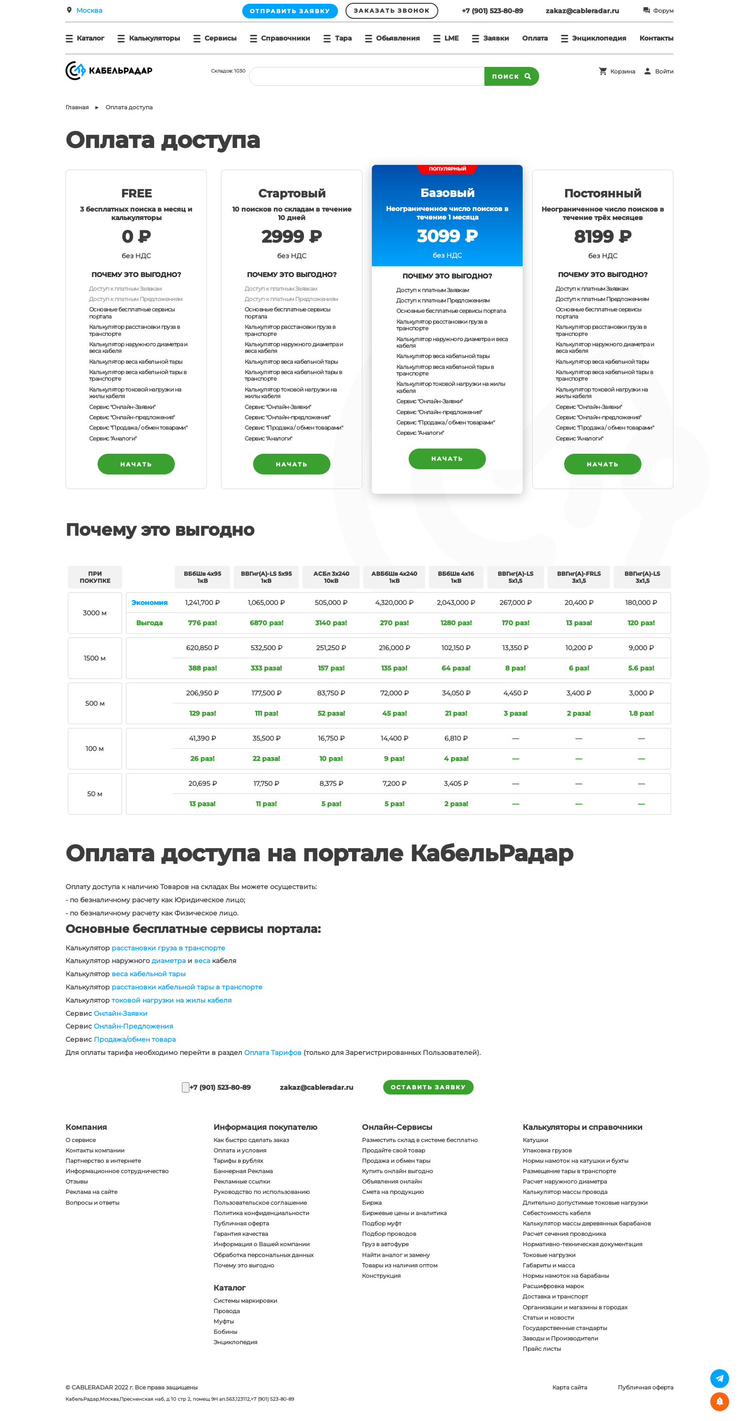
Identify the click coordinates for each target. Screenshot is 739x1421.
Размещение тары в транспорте (569, 1171)
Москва (89, 10)
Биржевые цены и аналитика (404, 1213)
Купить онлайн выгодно (397, 1171)
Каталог (229, 1287)
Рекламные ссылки (241, 1181)
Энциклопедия (235, 1342)
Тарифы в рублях (238, 1160)
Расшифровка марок (553, 1286)
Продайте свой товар (393, 1150)
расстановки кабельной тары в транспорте (187, 987)
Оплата (535, 38)
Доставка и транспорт (555, 1296)
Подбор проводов (389, 1233)
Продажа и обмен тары (396, 1160)
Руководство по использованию (261, 1191)
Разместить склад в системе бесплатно (420, 1139)
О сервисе (81, 1139)
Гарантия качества (240, 1233)
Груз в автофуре (385, 1244)
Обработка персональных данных (263, 1254)
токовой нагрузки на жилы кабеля (171, 1000)
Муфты (223, 1321)
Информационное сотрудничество (117, 1171)
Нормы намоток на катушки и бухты (575, 1160)
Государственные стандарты (565, 1327)
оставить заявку (428, 1087)
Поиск (512, 76)
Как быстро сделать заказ (251, 1139)
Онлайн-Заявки (121, 1013)
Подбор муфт (382, 1223)
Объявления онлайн (392, 1181)
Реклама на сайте (91, 1191)
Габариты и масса (549, 1265)
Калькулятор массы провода (565, 1191)
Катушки (535, 1139)
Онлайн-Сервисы (397, 1127)
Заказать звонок (392, 10)
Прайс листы (542, 1348)
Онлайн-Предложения (133, 1026)
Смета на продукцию (393, 1191)
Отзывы (77, 1181)
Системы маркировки (245, 1300)
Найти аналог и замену (396, 1254)
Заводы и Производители (560, 1338)
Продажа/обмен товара (135, 1039)
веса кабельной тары (149, 974)
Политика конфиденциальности (261, 1213)
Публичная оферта (241, 1223)
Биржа (372, 1202)
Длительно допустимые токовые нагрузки (585, 1202)
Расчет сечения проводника (564, 1233)
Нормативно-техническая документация (582, 1244)
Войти (664, 71)
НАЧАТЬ (136, 464)
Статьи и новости (548, 1317)
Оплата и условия (239, 1150)
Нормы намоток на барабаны (566, 1275)
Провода (226, 1311)
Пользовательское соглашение (260, 1202)
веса (202, 960)
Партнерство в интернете (103, 1160)
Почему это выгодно (243, 1265)
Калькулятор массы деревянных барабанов (587, 1223)
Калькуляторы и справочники (582, 1127)
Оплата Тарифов (273, 1052)
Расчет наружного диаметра (565, 1181)
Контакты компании (95, 1150)
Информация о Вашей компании (261, 1244)
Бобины (225, 1331)
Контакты (656, 38)
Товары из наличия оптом (399, 1265)
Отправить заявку (290, 11)
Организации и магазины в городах (575, 1307)
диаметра (169, 960)
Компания (86, 1127)
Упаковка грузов (547, 1150)
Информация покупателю (265, 1127)
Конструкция (381, 1275)
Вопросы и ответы (92, 1202)
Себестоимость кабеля (557, 1213)
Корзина (622, 71)
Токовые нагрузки (549, 1254)
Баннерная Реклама (243, 1171)
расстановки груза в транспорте (168, 948)
